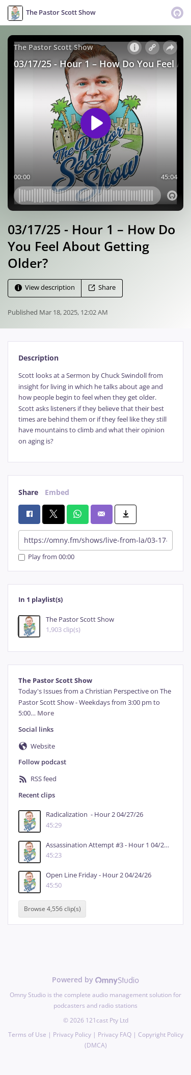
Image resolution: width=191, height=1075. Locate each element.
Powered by (95, 979)
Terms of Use (27, 1034)
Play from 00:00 (46, 557)
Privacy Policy (72, 1034)
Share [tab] (28, 492)
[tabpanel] (95, 408)
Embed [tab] (57, 492)
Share (102, 288)
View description (45, 288)
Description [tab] (38, 358)
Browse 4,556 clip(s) (52, 908)
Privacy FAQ (114, 1034)
